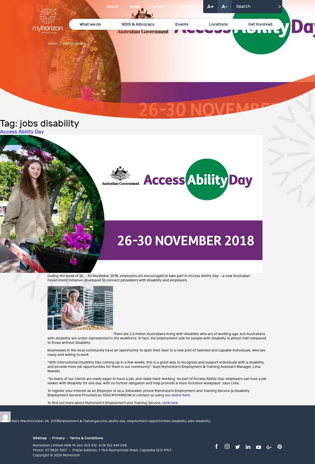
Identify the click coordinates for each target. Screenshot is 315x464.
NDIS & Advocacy (138, 24)
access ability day (110, 421)
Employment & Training (77, 421)
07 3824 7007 (56, 450)
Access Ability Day (22, 132)
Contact (185, 6)
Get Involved (260, 24)
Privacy (58, 438)
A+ (210, 7)
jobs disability (199, 421)
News (135, 6)
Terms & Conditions (86, 438)
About (112, 6)
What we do (90, 24)
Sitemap (40, 438)
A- (225, 7)
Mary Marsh (21, 421)
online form (180, 395)
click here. (170, 403)
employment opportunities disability (156, 421)
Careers (158, 6)
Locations (218, 24)
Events (181, 24)
